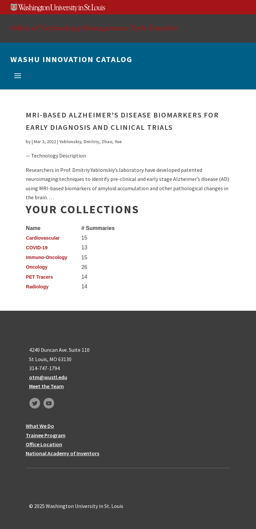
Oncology (37, 267)
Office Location (44, 444)
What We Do (40, 426)
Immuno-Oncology (47, 257)
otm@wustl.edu (48, 377)
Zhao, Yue (112, 142)
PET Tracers (39, 277)
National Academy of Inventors (62, 453)
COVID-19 (37, 247)
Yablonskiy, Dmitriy (79, 142)
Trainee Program (46, 435)
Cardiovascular (43, 238)
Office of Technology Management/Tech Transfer (94, 28)
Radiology (37, 286)
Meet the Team (46, 386)
